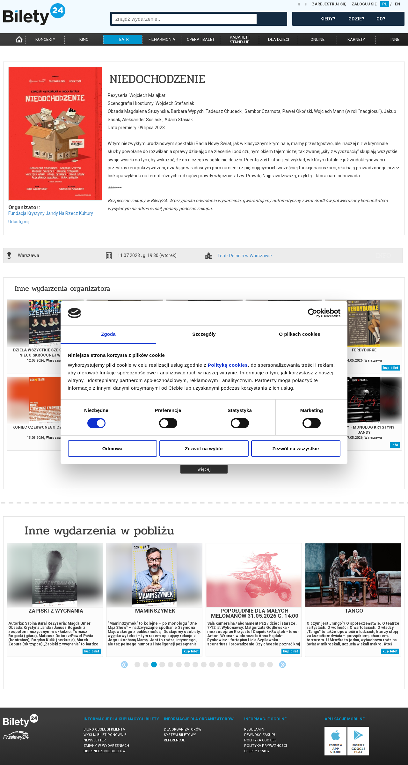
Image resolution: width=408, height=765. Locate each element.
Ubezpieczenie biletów (105, 751)
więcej (204, 469)
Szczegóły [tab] (203, 334)
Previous (124, 664)
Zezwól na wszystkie (296, 448)
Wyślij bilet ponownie (105, 735)
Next (282, 664)
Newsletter (95, 740)
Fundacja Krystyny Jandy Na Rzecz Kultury (50, 213)
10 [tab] (212, 665)
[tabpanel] (55, 600)
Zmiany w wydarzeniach (106, 746)
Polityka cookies (260, 740)
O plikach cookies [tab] (299, 334)
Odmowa (112, 448)
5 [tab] (171, 665)
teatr (123, 39)
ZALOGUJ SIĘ (364, 4)
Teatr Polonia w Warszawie (244, 256)
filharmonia (162, 39)
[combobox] (184, 19)
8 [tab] (196, 665)
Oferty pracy (257, 751)
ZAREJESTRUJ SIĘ (329, 4)
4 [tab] (162, 665)
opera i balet (201, 39)
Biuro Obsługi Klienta (104, 729)
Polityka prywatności (265, 746)
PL (384, 4)
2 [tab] (146, 665)
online (317, 39)
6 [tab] (179, 665)
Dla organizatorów (182, 729)
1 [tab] (138, 665)
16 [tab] (262, 665)
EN (397, 4)
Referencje (174, 740)
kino (84, 39)
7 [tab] (187, 665)
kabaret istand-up (240, 39)
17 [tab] (270, 665)
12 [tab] (229, 665)
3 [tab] (154, 665)
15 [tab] (254, 665)
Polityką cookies (228, 365)
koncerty (45, 39)
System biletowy (180, 735)
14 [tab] (245, 665)
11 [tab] (220, 665)
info (383, 255)
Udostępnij (18, 221)
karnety (356, 39)
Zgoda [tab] (108, 334)
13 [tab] (237, 665)
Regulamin (254, 729)
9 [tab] (204, 665)
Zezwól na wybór (204, 448)
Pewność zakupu (260, 735)
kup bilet (390, 368)
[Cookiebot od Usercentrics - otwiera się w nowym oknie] (312, 313)
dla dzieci (278, 39)
